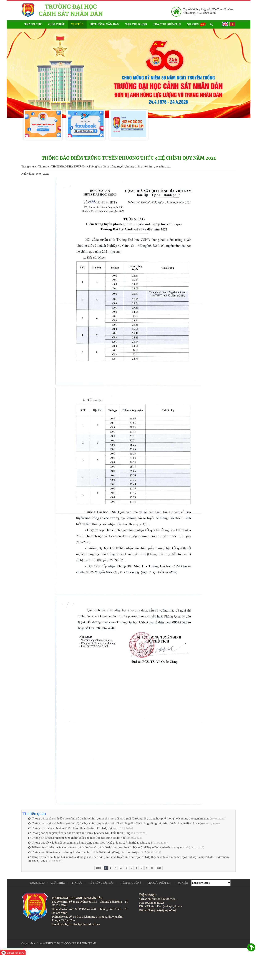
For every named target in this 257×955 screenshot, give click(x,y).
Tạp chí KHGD (136, 24)
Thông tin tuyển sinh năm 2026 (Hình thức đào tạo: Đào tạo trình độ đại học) (77, 837)
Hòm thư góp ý (130, 882)
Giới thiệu (56, 24)
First (98, 868)
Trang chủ (33, 24)
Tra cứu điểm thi (167, 24)
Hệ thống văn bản (104, 24)
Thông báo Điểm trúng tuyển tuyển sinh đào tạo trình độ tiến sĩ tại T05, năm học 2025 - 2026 (87, 852)
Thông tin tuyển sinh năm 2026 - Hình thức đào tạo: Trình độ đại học (72, 828)
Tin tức (77, 24)
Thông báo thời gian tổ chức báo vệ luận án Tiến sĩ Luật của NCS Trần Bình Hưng (79, 833)
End (159, 868)
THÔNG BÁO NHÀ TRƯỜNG (67, 166)
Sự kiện (197, 24)
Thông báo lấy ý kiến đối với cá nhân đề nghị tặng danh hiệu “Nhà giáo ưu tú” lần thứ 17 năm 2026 (90, 842)
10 (152, 868)
